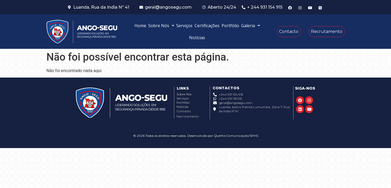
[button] (161, 26)
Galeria (250, 25)
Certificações (207, 25)
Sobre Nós (161, 25)
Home (140, 25)
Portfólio (230, 25)
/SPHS (253, 136)
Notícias (197, 37)
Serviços (184, 25)
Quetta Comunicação (231, 136)
